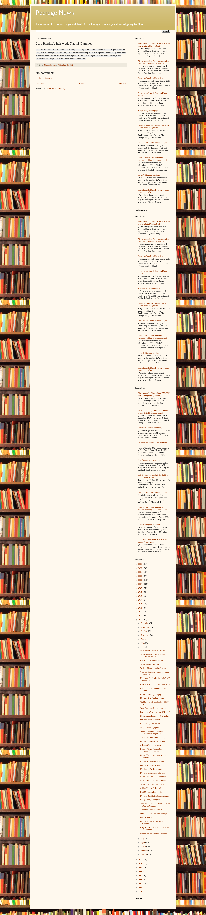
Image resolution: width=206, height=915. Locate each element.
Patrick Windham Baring (150, 765)
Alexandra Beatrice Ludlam (151, 810)
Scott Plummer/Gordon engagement (154, 708)
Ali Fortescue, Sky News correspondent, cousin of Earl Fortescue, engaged (153, 62)
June (143, 647)
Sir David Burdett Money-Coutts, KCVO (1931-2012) (153, 655)
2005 (140, 883)
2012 (140, 620)
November (145, 627)
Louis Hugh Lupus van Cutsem (152, 741)
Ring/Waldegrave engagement (149, 110)
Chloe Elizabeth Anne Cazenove (153, 777)
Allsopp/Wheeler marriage (150, 745)
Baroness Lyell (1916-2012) (151, 724)
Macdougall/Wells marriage (151, 769)
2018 (140, 596)
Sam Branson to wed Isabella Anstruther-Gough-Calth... (151, 732)
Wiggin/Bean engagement (150, 727)
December (145, 623)
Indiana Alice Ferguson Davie (152, 761)
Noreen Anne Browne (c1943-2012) (154, 716)
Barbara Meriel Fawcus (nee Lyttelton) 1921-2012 (151, 750)
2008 (140, 871)
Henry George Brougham (150, 800)
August (144, 639)
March (143, 847)
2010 (140, 863)
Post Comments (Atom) (55, 88)
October (144, 631)
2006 (140, 879)
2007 (140, 875)
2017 (140, 600)
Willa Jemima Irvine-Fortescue (152, 650)
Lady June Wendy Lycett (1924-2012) (155, 712)
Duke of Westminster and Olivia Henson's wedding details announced (152, 159)
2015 (140, 608)
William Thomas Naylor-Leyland (153, 668)
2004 (140, 887)
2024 (140, 572)
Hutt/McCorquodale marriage (151, 792)
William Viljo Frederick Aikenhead (154, 781)
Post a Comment (45, 78)
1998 (140, 891)
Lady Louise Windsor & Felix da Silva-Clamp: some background (153, 126)
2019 (140, 592)
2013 (140, 616)
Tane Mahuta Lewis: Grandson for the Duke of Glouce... (155, 805)
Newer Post (40, 84)
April (143, 843)
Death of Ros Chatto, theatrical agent (152, 143)
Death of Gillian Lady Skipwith (152, 773)
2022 (140, 580)
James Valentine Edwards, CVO (152, 784)
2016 (140, 604)
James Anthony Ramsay (149, 664)
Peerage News (55, 12)
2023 (140, 576)
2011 (140, 860)
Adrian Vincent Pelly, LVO (150, 788)
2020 (140, 588)
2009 (140, 867)
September (145, 635)
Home (81, 84)
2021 (140, 584)
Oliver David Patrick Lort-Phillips (153, 814)
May (143, 839)
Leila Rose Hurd (146, 817)
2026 (140, 564)
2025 (140, 568)
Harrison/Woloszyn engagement (152, 694)
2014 (140, 612)
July (142, 643)
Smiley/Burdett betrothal (150, 720)
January (144, 854)
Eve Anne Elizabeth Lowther (151, 660)
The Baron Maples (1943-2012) (152, 737)
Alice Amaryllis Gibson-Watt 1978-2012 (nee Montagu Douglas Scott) (154, 45)
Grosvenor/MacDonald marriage (150, 78)
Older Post (122, 84)
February (144, 851)
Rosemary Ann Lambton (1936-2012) (155, 684)
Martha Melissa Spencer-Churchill (153, 834)
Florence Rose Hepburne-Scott (152, 698)
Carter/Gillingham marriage (149, 175)
